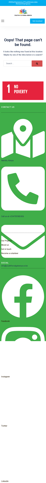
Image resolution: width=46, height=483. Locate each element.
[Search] (37, 63)
